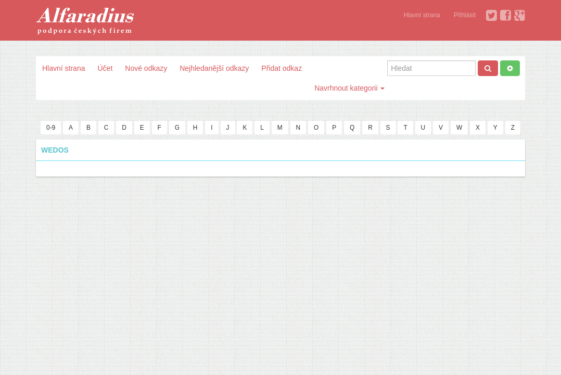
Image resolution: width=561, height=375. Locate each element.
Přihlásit (465, 15)
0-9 (50, 127)
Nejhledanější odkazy (214, 68)
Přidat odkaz (281, 68)
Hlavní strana (422, 15)
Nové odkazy (146, 68)
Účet (104, 68)
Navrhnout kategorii (349, 88)
